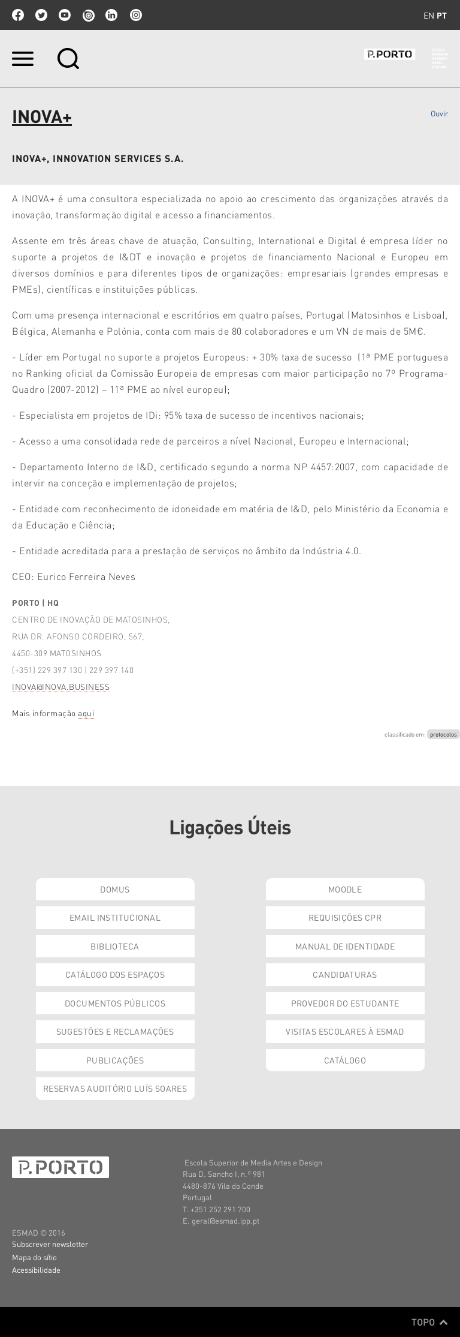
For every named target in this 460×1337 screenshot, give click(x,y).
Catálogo (345, 1059)
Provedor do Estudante (345, 1003)
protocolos (443, 734)
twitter (41, 15)
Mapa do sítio (34, 1257)
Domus (114, 889)
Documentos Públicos (115, 1003)
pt (442, 15)
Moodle (345, 889)
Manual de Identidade (345, 946)
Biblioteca (114, 946)
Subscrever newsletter (50, 1244)
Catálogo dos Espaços (115, 974)
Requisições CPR (345, 917)
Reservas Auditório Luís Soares (115, 1088)
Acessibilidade (36, 1269)
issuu (88, 15)
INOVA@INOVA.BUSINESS (61, 686)
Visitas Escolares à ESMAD (345, 1031)
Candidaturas (345, 974)
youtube (65, 15)
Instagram (135, 15)
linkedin (111, 15)
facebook (18, 15)
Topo (429, 1322)
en (428, 15)
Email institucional (115, 917)
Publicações (115, 1059)
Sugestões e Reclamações (115, 1031)
